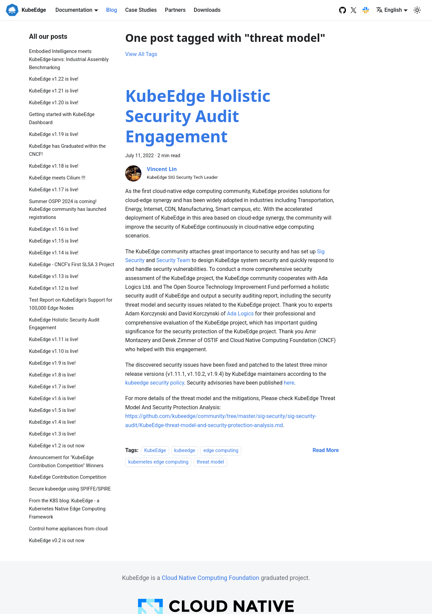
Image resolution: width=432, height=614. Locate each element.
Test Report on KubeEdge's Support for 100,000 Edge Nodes (70, 304)
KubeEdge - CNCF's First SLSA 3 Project (71, 265)
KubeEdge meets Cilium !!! (57, 178)
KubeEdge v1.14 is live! (53, 253)
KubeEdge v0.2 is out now (56, 540)
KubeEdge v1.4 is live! (52, 422)
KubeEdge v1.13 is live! (53, 276)
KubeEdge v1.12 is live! (53, 288)
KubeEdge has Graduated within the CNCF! (67, 150)
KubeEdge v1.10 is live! (53, 351)
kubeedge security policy (154, 383)
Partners (175, 10)
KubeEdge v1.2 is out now (56, 446)
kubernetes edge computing (158, 462)
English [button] (389, 10)
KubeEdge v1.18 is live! (53, 166)
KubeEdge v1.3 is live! (52, 434)
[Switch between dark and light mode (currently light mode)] (417, 10)
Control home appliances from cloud (68, 529)
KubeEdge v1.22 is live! (53, 79)
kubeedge (184, 450)
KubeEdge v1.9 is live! (52, 363)
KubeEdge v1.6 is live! (52, 398)
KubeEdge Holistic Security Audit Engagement (64, 324)
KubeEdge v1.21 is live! (53, 91)
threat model (210, 462)
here (289, 383)
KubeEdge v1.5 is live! (52, 410)
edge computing (221, 450)
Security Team (173, 260)
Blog (111, 10)
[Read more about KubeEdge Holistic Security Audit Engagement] (326, 450)
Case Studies (141, 10)
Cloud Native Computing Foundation (210, 577)
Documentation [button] (73, 10)
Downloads (207, 10)
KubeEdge (155, 450)
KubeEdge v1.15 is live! (53, 241)
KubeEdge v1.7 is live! (52, 387)
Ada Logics (240, 313)
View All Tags (141, 54)
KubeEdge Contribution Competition (67, 477)
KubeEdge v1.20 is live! (53, 103)
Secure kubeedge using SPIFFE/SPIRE (70, 489)
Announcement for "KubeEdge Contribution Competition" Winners (66, 462)
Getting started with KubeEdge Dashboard (61, 118)
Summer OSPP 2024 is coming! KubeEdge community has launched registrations (67, 210)
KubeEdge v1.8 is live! (52, 375)
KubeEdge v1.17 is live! (53, 190)
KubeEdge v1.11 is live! (53, 339)
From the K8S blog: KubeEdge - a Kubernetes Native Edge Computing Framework (67, 509)
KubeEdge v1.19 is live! (53, 134)
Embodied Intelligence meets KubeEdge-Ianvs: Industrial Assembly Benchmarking (69, 60)
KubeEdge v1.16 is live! (53, 229)
